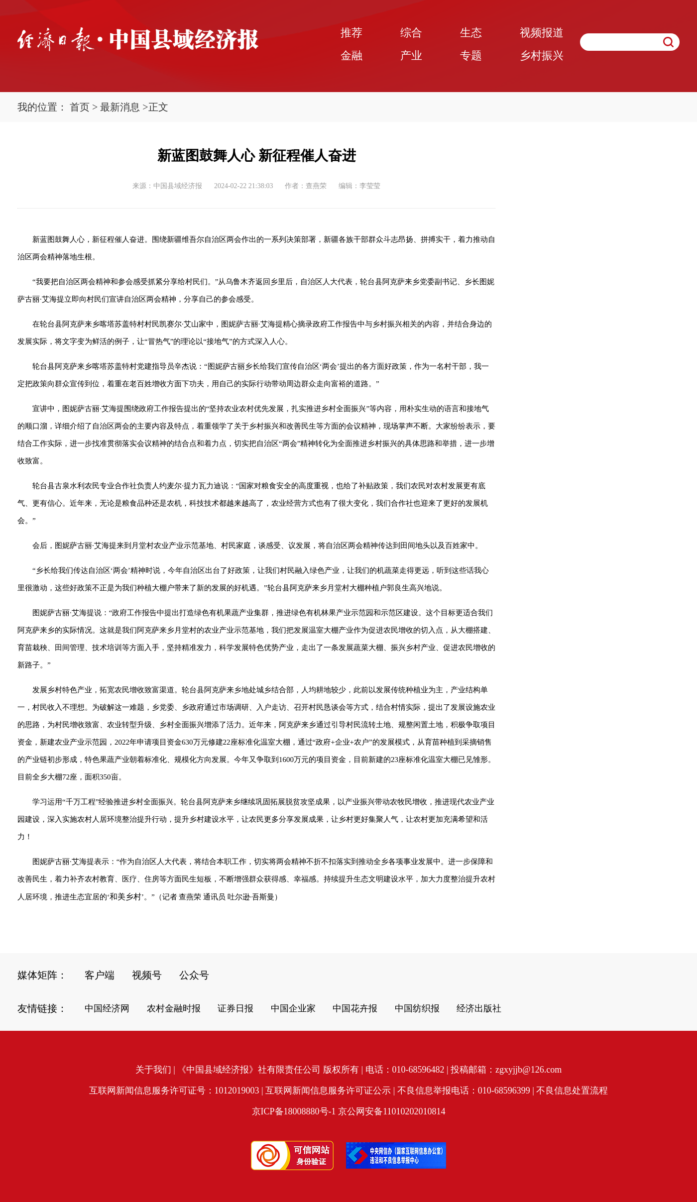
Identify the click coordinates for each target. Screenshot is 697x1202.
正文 (158, 107)
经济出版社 (479, 1008)
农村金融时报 (174, 1008)
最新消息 (120, 107)
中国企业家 (293, 1008)
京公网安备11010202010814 (391, 1111)
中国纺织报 (417, 1008)
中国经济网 (107, 1008)
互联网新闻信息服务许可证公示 (328, 1090)
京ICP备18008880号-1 (294, 1111)
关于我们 (153, 1070)
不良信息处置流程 (572, 1090)
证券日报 (235, 1008)
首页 (80, 107)
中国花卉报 (355, 1008)
